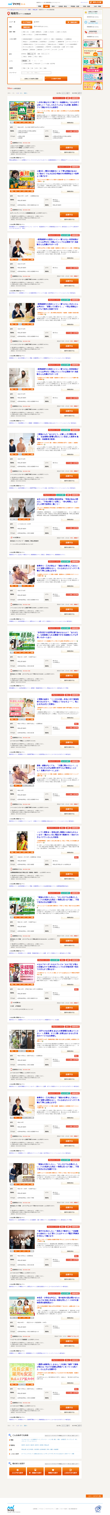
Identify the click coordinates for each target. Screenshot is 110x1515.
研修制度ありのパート (55, 226)
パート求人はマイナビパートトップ (16, 9)
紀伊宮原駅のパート (23, 488)
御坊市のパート (13, 1086)
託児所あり (52, 41)
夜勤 (45, 68)
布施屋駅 (56, 1449)
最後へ (26, 93)
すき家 (57, 1019)
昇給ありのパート (52, 688)
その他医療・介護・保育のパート (39, 1220)
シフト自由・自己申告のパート (49, 293)
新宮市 (37, 1445)
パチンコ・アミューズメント (29, 1441)
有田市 (23, 1445)
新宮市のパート (13, 953)
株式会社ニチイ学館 (62, 688)
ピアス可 (47, 49)
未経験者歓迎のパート (54, 160)
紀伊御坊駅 (43, 1449)
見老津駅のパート (23, 423)
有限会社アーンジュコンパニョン (70, 160)
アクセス (41, 1508)
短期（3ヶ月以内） (62, 32)
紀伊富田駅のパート (23, 621)
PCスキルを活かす (41, 44)
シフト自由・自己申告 (49, 63)
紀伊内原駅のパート (23, 1220)
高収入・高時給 (27, 56)
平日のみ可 (37, 63)
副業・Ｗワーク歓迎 (68, 47)
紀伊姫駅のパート (24, 226)
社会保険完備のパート (49, 886)
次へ (21, 93)
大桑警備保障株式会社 (62, 886)
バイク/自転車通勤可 (71, 44)
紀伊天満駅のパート (23, 1086)
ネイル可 (54, 49)
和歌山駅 (23, 1449)
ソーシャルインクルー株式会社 (67, 293)
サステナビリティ (49, 1508)
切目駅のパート (22, 1153)
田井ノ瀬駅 (50, 1449)
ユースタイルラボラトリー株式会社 (61, 754)
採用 (57, 1508)
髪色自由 (25, 49)
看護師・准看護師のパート (36, 423)
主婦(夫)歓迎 (56, 47)
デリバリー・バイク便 (47, 1439)
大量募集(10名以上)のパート (51, 423)
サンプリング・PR (72, 1439)
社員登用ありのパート (45, 754)
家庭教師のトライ (60, 554)
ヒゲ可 (61, 49)
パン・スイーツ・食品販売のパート (39, 226)
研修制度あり (59, 39)
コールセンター (25, 1439)
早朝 (24, 68)
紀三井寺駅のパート (23, 358)
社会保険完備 (33, 41)
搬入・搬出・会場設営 (60, 1439)
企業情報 (35, 1508)
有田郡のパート (13, 358)
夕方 (36, 68)
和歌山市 (46, 1445)
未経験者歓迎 (40, 47)
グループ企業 (63, 1508)
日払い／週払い (38, 56)
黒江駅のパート (22, 953)
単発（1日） (26, 32)
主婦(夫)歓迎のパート (42, 1286)
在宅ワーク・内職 (49, 39)
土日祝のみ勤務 (27, 63)
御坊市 (32, 1445)
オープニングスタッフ (72, 41)
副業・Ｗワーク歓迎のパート (46, 621)
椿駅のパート (21, 1353)
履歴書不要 (61, 41)
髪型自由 (32, 49)
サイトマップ (84, 2)
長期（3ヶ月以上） (28, 34)
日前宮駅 (36, 1449)
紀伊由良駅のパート (24, 688)
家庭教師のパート (35, 554)
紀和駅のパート (26, 160)
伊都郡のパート (13, 621)
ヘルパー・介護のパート (33, 821)
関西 (29, 9)
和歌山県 (35, 9)
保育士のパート (34, 621)
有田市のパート (13, 423)
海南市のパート (13, 554)
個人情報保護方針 (73, 1508)
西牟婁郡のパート (14, 226)
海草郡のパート (13, 886)
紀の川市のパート (14, 293)
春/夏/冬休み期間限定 (41, 34)
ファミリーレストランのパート (39, 160)
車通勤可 (61, 44)
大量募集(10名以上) (28, 44)
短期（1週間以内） (37, 32)
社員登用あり (43, 41)
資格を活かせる (52, 44)
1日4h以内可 (38, 39)
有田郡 (41, 1445)
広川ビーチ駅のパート (24, 554)
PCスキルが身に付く (28, 47)
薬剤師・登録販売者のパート (38, 688)
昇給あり (25, 41)
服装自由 (40, 49)
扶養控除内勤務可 (27, 39)
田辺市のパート (13, 1220)
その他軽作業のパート (34, 293)
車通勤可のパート (48, 358)
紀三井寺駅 (30, 1449)
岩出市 (28, 1445)
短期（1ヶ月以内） (50, 32)
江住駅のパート (22, 821)
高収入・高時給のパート (47, 554)
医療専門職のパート (35, 488)
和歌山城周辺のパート (15, 160)
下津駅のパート (22, 1286)
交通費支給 (69, 39)
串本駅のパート (22, 1419)
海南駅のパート (22, 1019)
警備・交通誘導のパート (36, 358)
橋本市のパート (13, 754)
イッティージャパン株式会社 (57, 1353)
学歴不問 (48, 47)
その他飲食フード (35, 1439)
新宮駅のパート (23, 293)
